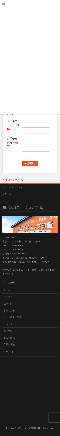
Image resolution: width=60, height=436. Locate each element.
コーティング (12, 324)
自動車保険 (9, 344)
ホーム (7, 290)
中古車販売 (9, 337)
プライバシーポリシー (13, 187)
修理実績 (8, 331)
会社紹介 (8, 297)
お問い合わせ (9, 194)
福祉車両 (8, 303)
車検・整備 (9, 310)
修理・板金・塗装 (12, 317)
